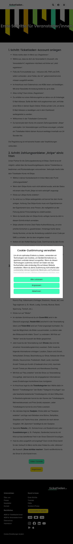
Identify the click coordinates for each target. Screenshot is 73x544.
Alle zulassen (36, 279)
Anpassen (36, 285)
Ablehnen (36, 291)
